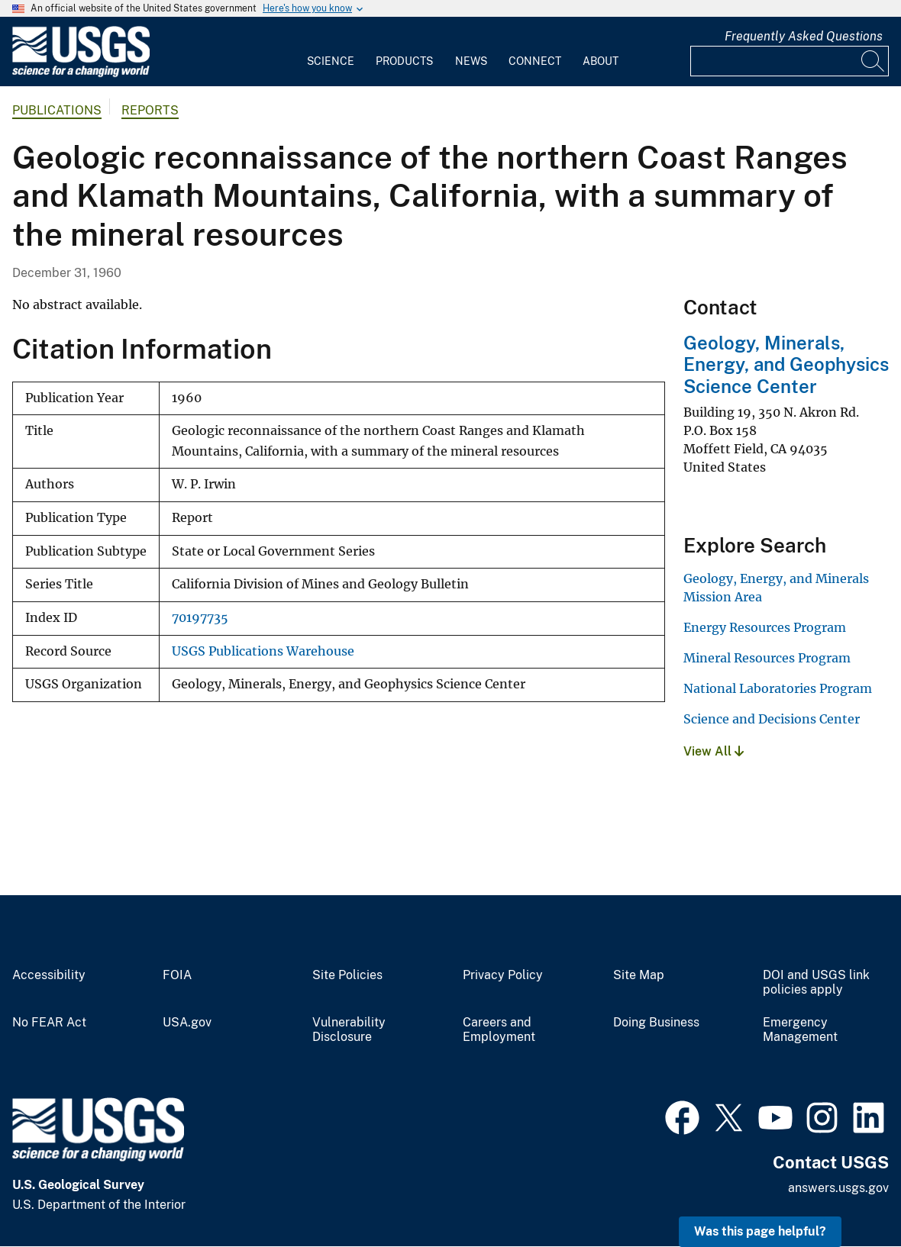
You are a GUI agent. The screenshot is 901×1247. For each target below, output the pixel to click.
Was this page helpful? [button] (760, 1231)
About (600, 61)
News (471, 61)
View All (713, 751)
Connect (535, 61)
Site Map (638, 975)
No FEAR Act (49, 1023)
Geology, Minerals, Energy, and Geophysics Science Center (786, 365)
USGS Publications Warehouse (263, 651)
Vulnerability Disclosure (349, 1030)
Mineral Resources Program (767, 657)
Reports (150, 110)
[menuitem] (330, 52)
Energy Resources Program (764, 627)
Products (404, 61)
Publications (57, 110)
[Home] (81, 73)
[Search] (873, 61)
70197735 (200, 618)
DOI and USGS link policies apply (816, 982)
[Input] (789, 61)
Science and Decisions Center (771, 719)
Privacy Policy (503, 975)
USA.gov (187, 1023)
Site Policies (347, 975)
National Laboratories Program (777, 688)
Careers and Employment (499, 1030)
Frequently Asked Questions (804, 36)
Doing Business (656, 1023)
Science (330, 61)
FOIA (177, 975)
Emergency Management (800, 1030)
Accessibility (49, 975)
